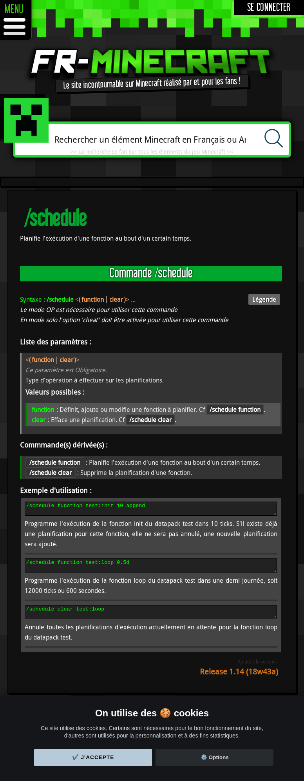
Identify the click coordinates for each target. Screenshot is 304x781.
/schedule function (235, 409)
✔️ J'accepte (93, 757)
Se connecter (269, 7)
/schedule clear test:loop (151, 618)
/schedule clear (150, 419)
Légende (264, 299)
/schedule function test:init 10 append (151, 510)
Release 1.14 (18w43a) (239, 678)
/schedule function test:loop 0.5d (151, 569)
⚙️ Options (215, 757)
